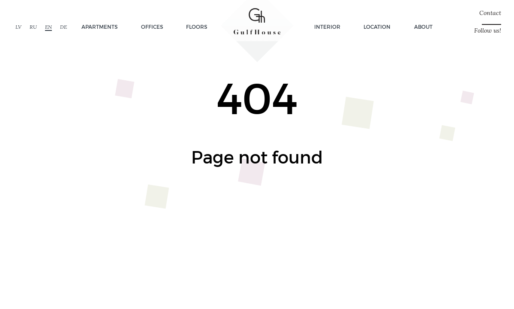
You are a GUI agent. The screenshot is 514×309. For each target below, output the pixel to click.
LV (18, 27)
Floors (196, 27)
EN (48, 27)
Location (377, 27)
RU (33, 27)
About (423, 27)
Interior (327, 27)
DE (63, 27)
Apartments (99, 27)
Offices (152, 27)
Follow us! (487, 30)
